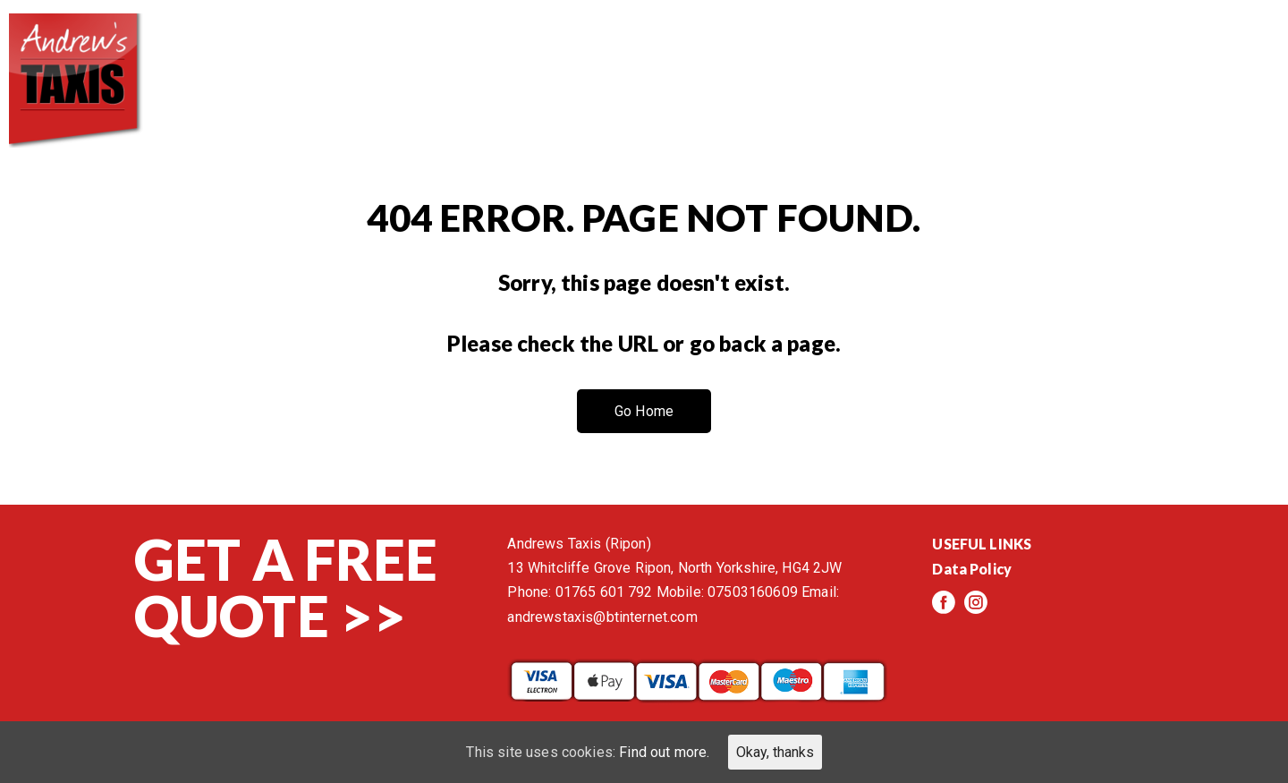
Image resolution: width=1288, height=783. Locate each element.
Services (811, 54)
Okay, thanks (775, 752)
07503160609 (753, 591)
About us (685, 54)
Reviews (930, 54)
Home (573, 54)
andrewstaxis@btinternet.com (602, 617)
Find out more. (664, 752)
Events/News (1071, 54)
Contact (1216, 54)
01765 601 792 (604, 591)
